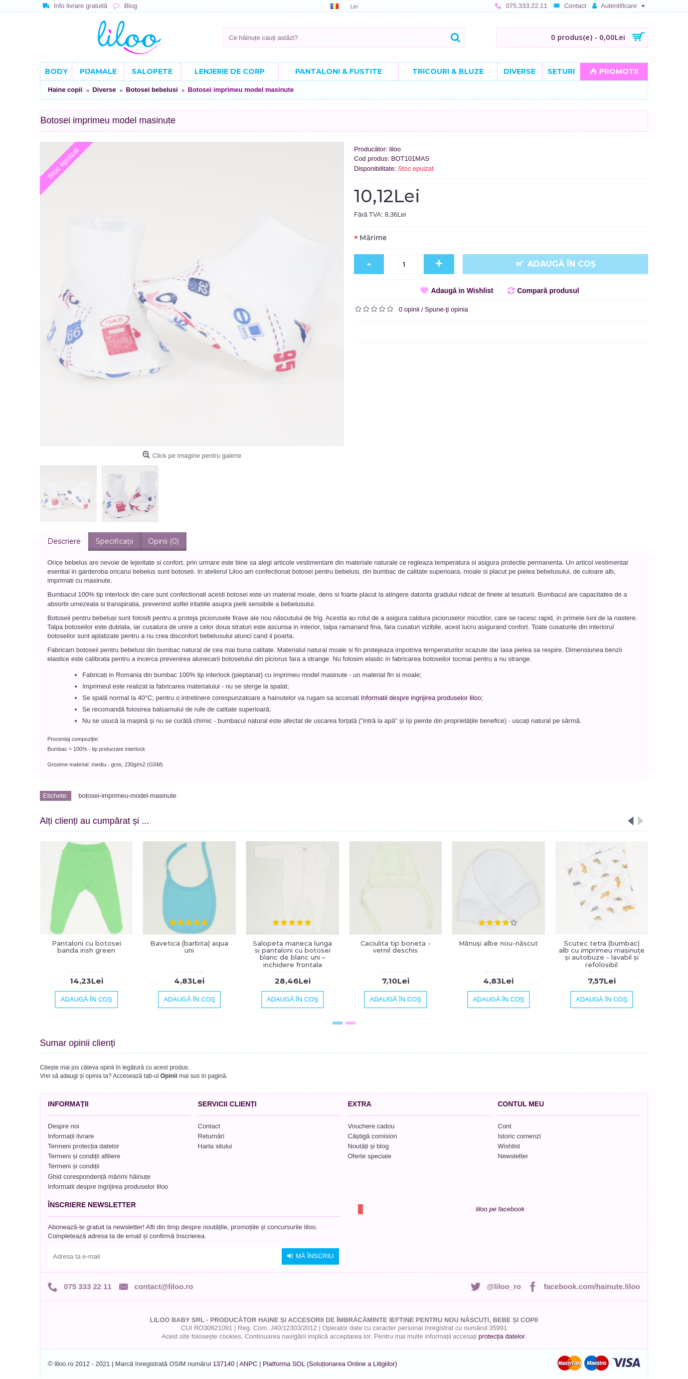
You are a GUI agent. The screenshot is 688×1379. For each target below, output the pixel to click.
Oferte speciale (369, 1156)
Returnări (211, 1136)
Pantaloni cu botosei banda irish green (86, 946)
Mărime (373, 237)
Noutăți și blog (368, 1146)
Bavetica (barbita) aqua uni (189, 946)
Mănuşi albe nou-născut (498, 943)
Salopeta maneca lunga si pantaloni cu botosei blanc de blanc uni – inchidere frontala (292, 954)
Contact (209, 1126)
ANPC (248, 1364)
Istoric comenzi (519, 1136)
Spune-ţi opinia (446, 309)
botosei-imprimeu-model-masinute (127, 795)
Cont (504, 1126)
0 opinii (409, 309)
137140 (223, 1364)
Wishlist (509, 1146)
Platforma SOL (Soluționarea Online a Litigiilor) (330, 1364)
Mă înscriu (310, 1256)
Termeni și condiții (73, 1166)
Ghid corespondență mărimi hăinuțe (99, 1176)
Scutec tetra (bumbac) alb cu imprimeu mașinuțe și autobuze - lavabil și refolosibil (602, 954)
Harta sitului (215, 1146)
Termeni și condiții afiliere (84, 1156)
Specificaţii (114, 541)
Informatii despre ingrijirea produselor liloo (108, 1186)
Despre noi (63, 1126)
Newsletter (513, 1156)
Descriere (64, 541)
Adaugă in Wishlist (462, 291)
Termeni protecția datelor (83, 1146)
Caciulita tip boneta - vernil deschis (395, 946)
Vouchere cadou (371, 1126)
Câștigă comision (372, 1136)
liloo (395, 149)
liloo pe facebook (500, 1209)
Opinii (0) (163, 541)
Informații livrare (71, 1136)
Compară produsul (548, 291)
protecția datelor (502, 1336)
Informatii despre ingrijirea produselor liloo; (422, 697)
